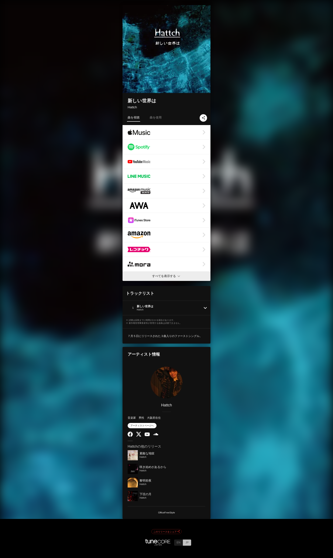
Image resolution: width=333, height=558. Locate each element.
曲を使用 (156, 117)
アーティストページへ (142, 425)
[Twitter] (138, 435)
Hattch (132, 107)
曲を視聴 (134, 117)
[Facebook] (130, 435)
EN (179, 542)
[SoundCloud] (155, 434)
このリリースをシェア (166, 531)
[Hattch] (166, 383)
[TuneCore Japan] (158, 544)
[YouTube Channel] (147, 435)
